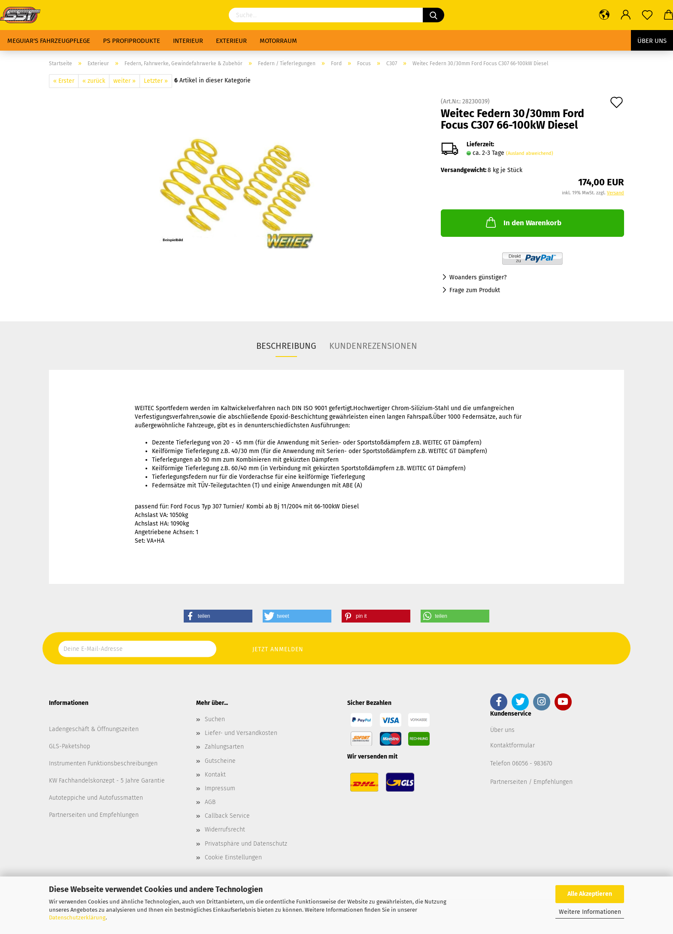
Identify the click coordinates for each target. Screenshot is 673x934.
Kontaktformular (512, 745)
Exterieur (231, 41)
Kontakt (215, 774)
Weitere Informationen (590, 912)
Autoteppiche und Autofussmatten (96, 797)
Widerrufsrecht (225, 829)
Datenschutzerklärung (77, 917)
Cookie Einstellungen (233, 857)
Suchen (215, 719)
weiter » (124, 81)
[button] (218, 616)
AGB (210, 802)
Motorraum (278, 41)
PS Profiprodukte (131, 41)
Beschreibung (286, 346)
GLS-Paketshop (69, 746)
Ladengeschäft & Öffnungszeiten (94, 729)
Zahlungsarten (224, 746)
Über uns (652, 41)
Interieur (188, 41)
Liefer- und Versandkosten (241, 733)
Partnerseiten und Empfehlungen (94, 815)
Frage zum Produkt (474, 290)
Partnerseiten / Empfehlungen (531, 782)
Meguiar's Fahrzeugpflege (48, 41)
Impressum (220, 788)
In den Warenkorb (522, 222)
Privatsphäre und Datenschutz (246, 843)
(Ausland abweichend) (529, 153)
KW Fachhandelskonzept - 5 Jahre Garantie (107, 780)
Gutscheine (220, 761)
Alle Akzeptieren (589, 894)
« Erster (63, 81)
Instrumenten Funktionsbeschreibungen (103, 763)
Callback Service (227, 815)
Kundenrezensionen (373, 346)
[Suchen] (433, 15)
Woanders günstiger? (477, 277)
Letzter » (156, 81)
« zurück (93, 81)
